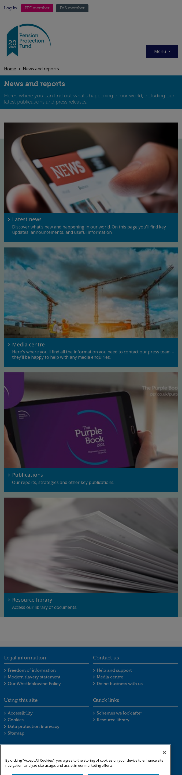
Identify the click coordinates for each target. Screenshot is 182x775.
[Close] (164, 761)
